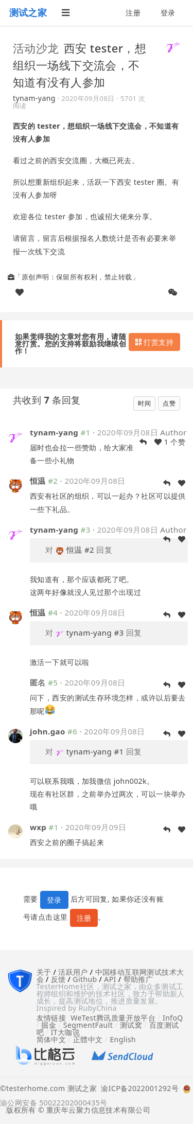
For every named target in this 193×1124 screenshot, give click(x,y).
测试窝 (131, 1025)
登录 (168, 12)
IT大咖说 (65, 1032)
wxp (38, 827)
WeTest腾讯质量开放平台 (113, 1018)
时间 (144, 403)
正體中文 (88, 1039)
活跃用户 (73, 972)
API (110, 979)
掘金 (48, 1025)
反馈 (58, 979)
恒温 (38, 481)
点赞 (169, 403)
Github (85, 979)
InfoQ (173, 1018)
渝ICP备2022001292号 (138, 1089)
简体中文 (51, 1039)
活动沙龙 (36, 48)
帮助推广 (138, 979)
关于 (44, 972)
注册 (133, 12)
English (123, 1039)
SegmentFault (88, 1025)
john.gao (47, 731)
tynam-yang (34, 98)
